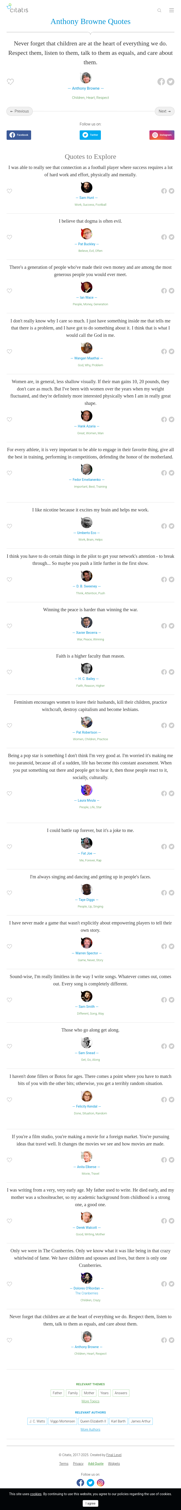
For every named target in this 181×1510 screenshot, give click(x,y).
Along (96, 1059)
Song (93, 1013)
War (79, 639)
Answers (121, 1393)
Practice (102, 739)
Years (104, 1393)
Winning (98, 639)
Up (90, 906)
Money (87, 304)
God (80, 365)
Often (99, 251)
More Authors (90, 1429)
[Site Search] (159, 10)
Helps (99, 539)
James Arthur (141, 1421)
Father (57, 1393)
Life (92, 807)
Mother (100, 1234)
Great (81, 433)
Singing (98, 906)
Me (81, 860)
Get (83, 1059)
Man (101, 433)
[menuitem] (63, 1463)
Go (89, 1059)
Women (91, 433)
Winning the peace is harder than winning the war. (90, 609)
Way (101, 1013)
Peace (87, 639)
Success (88, 204)
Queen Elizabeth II (93, 1421)
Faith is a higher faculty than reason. (90, 656)
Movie (86, 1173)
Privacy (78, 1464)
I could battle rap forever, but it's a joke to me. (90, 830)
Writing (89, 1234)
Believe (83, 251)
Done (77, 1113)
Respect (102, 98)
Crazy (96, 1300)
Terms (63, 1464)
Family (73, 1393)
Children (78, 98)
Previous (22, 111)
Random (101, 1113)
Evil (91, 251)
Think (79, 593)
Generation (101, 304)
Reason (89, 685)
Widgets (114, 1464)
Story (99, 960)
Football (101, 204)
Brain (90, 539)
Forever (90, 860)
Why (87, 365)
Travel (95, 1173)
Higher (100, 685)
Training (101, 486)
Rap (98, 860)
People (77, 304)
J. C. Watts (37, 1421)
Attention (91, 593)
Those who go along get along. (91, 1029)
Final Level (113, 1455)
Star (99, 807)
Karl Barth (118, 1421)
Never (91, 960)
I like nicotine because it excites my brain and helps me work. (90, 509)
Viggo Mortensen (62, 1421)
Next (163, 111)
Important (80, 486)
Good (79, 1234)
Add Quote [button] (96, 1464)
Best (92, 486)
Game (82, 960)
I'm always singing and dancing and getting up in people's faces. (90, 876)
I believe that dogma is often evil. (90, 221)
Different (83, 1013)
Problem (97, 365)
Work (78, 204)
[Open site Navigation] (171, 10)
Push (101, 593)
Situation (88, 1113)
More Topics (90, 1401)
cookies (35, 1494)
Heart (90, 98)
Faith (79, 685)
